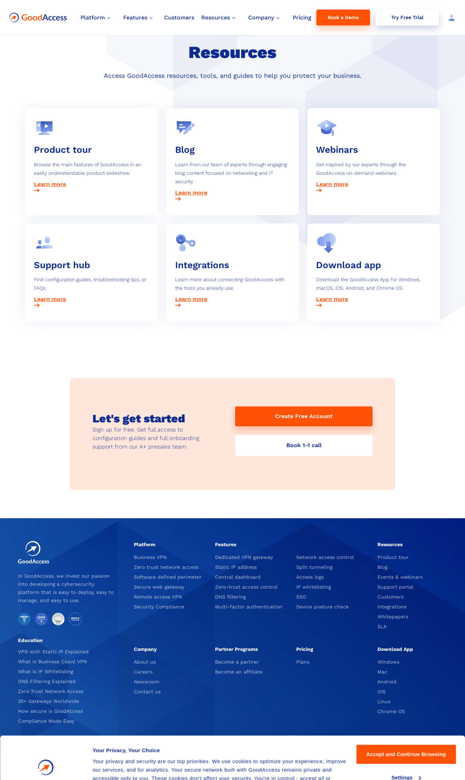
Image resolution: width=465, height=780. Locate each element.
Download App (395, 649)
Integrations (391, 606)
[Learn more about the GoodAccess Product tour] (91, 184)
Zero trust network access (166, 567)
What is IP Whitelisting (45, 671)
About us (145, 662)
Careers (143, 672)
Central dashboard (238, 577)
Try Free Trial (407, 17)
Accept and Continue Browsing (406, 714)
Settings (406, 737)
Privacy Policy (231, 747)
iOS (381, 691)
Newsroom (146, 681)
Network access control (325, 557)
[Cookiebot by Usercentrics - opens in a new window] (46, 766)
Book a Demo (343, 17)
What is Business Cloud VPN (52, 661)
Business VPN (150, 557)
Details (101, 766)
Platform (144, 544)
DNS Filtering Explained (47, 681)
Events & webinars (400, 577)
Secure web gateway (159, 587)
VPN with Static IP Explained (53, 651)
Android (387, 681)
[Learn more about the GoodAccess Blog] (232, 193)
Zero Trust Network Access (50, 691)
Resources (390, 544)
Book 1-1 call (304, 445)
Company (145, 649)
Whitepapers (392, 616)
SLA (382, 626)
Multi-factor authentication (248, 606)
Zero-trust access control (246, 587)
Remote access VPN (158, 597)
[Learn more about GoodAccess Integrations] (232, 299)
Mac (382, 672)
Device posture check (322, 606)
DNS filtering (230, 597)
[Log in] (450, 17)
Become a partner (237, 662)
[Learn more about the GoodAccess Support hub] (91, 299)
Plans (302, 662)
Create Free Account (304, 416)
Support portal (395, 587)
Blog (382, 567)
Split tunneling (314, 567)
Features (225, 544)
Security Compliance (159, 606)
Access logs (310, 577)
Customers (390, 597)
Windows (388, 662)
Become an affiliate (238, 672)
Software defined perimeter (168, 577)
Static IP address (236, 567)
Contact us (147, 691)
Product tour (393, 557)
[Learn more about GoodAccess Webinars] (373, 184)
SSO (301, 597)
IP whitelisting (313, 587)
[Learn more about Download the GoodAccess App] (373, 299)
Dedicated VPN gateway (244, 557)
